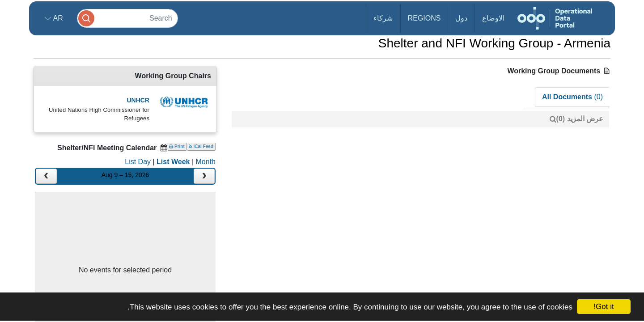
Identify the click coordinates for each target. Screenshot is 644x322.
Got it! (603, 306)
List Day (138, 161)
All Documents (572, 97)
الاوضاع (493, 18)
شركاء (383, 18)
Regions (424, 18)
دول (461, 18)
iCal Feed (201, 146)
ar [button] (57, 18)
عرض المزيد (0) (579, 119)
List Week (173, 161)
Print (177, 146)
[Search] (127, 18)
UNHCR (138, 100)
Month (206, 161)
